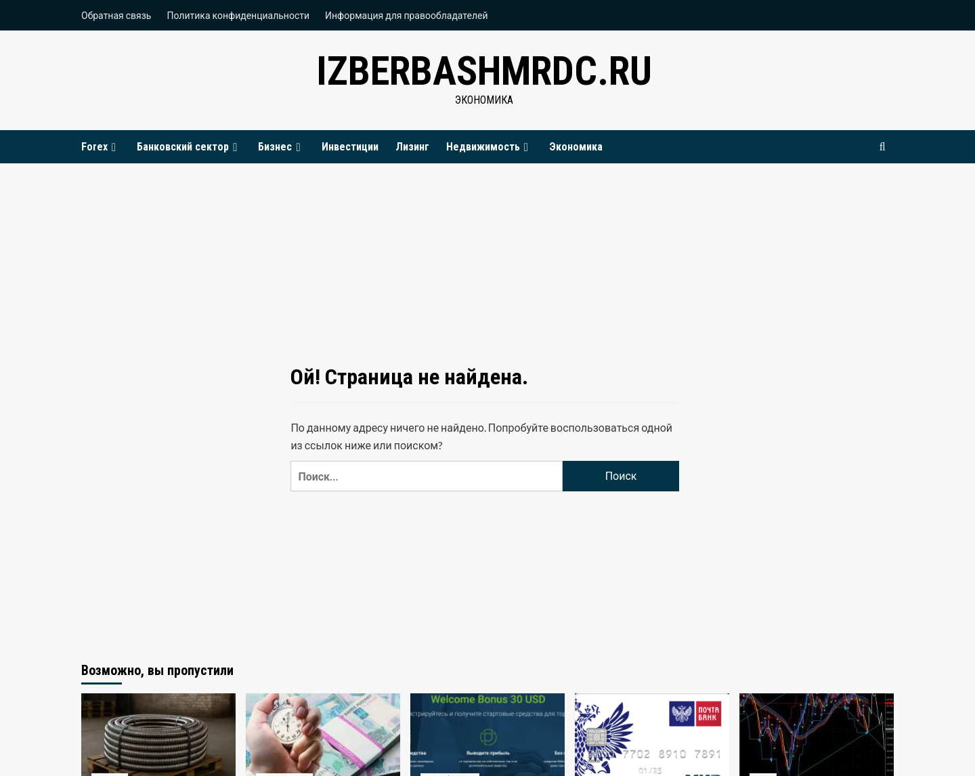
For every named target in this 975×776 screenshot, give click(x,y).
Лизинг (412, 146)
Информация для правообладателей (406, 15)
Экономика (576, 146)
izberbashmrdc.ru (484, 71)
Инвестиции (350, 146)
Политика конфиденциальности (238, 15)
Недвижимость (489, 146)
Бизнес (281, 146)
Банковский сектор (189, 146)
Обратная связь (116, 15)
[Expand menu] (114, 147)
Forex (100, 146)
